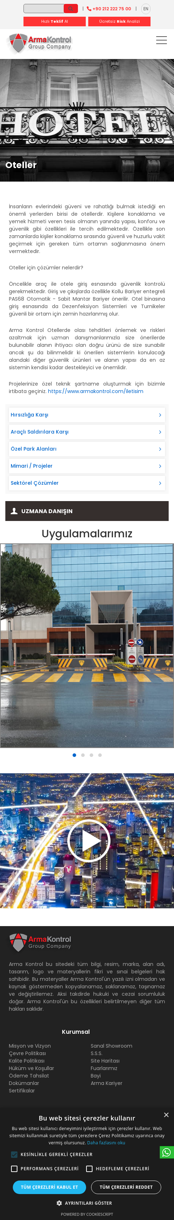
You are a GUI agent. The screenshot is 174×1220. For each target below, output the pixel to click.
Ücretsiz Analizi (119, 21)
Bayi (96, 1075)
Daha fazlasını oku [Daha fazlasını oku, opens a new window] (106, 1143)
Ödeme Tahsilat (29, 1075)
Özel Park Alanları (34, 448)
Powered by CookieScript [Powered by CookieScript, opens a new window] (87, 1214)
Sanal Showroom (111, 1045)
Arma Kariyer (106, 1083)
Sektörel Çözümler (35, 483)
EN (145, 9)
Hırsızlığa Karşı (29, 414)
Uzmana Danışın (47, 511)
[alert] (87, 1164)
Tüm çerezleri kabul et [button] (49, 1187)
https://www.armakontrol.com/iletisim (95, 391)
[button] (14, 1155)
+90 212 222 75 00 (112, 9)
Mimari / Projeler (32, 465)
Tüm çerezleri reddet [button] (126, 1187)
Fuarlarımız (104, 1068)
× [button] (166, 1115)
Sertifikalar (22, 1090)
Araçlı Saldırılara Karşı (40, 431)
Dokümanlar (24, 1083)
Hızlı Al (54, 21)
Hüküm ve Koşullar (31, 1068)
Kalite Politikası (26, 1060)
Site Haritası (105, 1060)
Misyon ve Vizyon (30, 1045)
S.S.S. (96, 1053)
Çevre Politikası (27, 1053)
